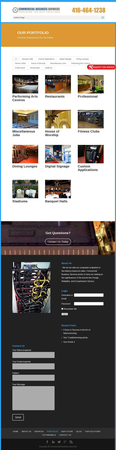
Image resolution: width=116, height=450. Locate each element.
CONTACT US (65, 435)
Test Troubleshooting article (75, 338)
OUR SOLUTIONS (92, 431)
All (16, 59)
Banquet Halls (27, 59)
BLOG (79, 431)
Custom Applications (46, 59)
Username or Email (67, 297)
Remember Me (69, 309)
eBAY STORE (67, 431)
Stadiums (48, 68)
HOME (15, 431)
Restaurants (35, 68)
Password (65, 304)
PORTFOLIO (52, 431)
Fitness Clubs (20, 63)
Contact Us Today (58, 241)
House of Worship (38, 63)
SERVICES (39, 431)
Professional (20, 68)
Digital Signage (65, 59)
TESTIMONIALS (49, 435)
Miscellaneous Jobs (58, 63)
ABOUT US (26, 431)
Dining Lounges (82, 59)
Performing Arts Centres (80, 63)
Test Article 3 (69, 342)
